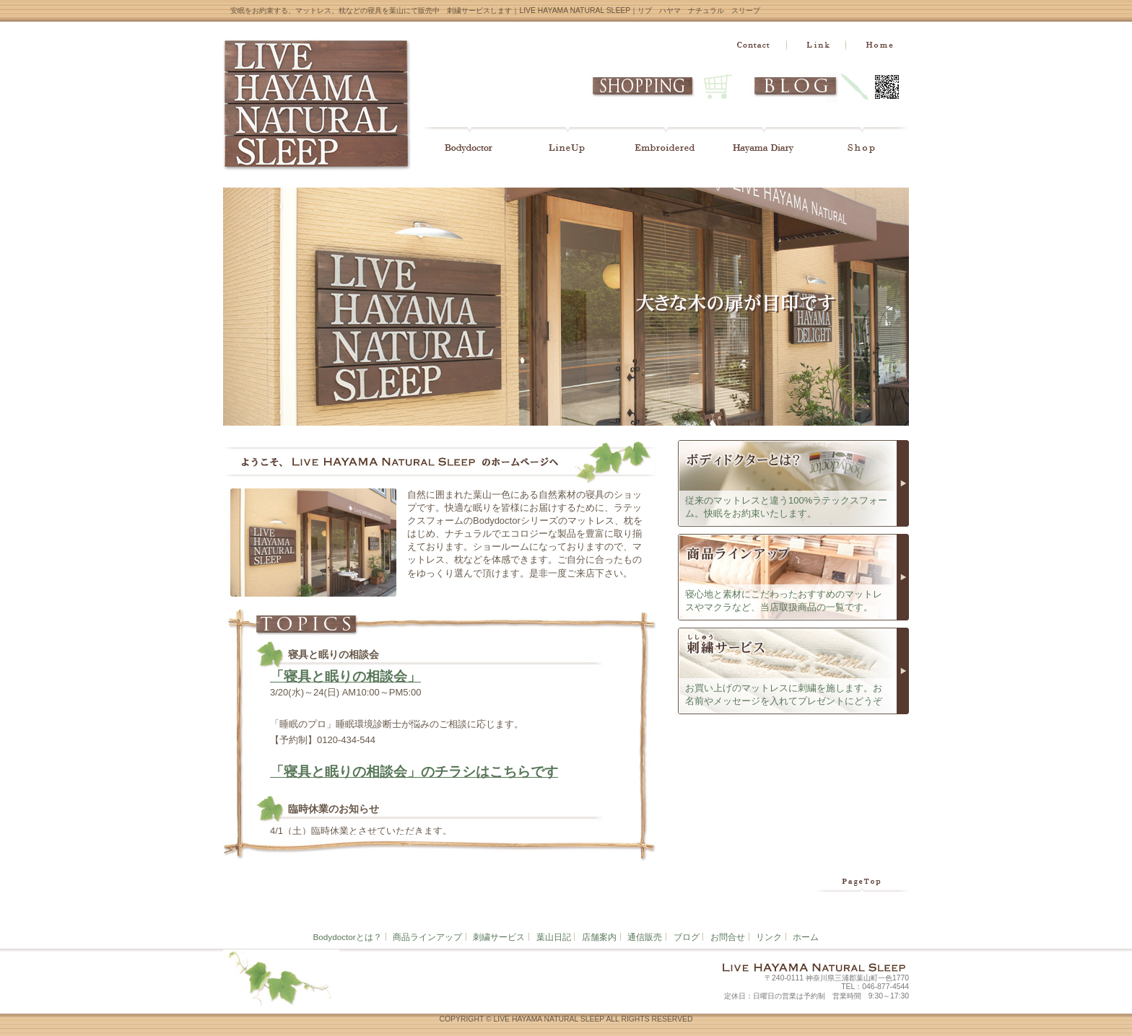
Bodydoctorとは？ (347, 936)
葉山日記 (553, 936)
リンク (769, 936)
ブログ (687, 936)
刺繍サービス (499, 936)
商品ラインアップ (427, 936)
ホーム (806, 936)
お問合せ (727, 936)
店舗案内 (599, 936)
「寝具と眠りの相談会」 (345, 676)
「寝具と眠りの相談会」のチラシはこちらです (414, 771)
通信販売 (644, 936)
